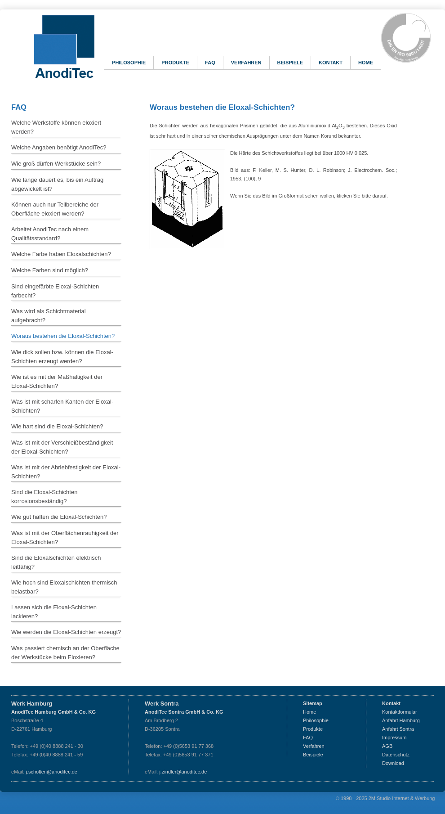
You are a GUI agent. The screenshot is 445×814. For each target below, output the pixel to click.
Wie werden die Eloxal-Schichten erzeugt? (66, 632)
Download (393, 763)
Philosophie (129, 62)
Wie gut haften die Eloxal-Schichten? (59, 516)
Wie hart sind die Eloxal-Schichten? (57, 426)
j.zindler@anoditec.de (183, 771)
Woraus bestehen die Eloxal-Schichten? (63, 336)
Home (365, 62)
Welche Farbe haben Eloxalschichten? (61, 254)
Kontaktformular (399, 712)
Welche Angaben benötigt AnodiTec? (59, 147)
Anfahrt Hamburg (401, 720)
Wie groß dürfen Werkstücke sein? (56, 163)
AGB (387, 746)
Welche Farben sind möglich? (49, 270)
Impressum (394, 737)
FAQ (210, 62)
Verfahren (246, 62)
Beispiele (290, 62)
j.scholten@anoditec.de (51, 771)
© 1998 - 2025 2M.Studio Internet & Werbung (385, 798)
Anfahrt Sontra (398, 729)
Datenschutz (395, 754)
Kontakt (331, 62)
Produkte (175, 62)
